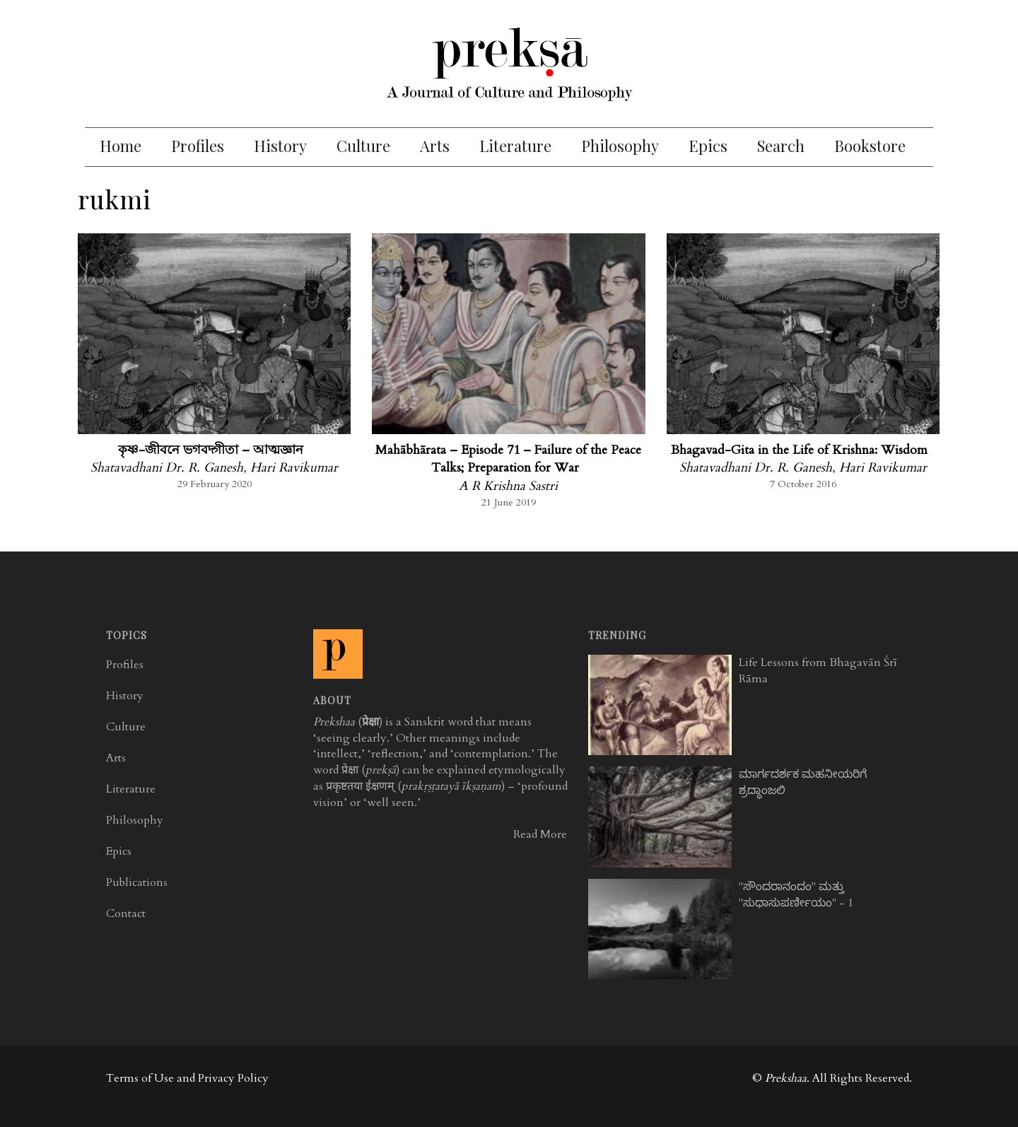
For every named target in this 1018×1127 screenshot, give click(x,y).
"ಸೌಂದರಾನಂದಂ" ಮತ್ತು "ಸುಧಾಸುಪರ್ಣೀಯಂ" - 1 (796, 895)
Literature (515, 145)
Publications (137, 882)
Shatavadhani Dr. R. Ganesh (166, 468)
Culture (363, 145)
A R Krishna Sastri (508, 486)
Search (781, 145)
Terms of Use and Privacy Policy (187, 1078)
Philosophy (620, 145)
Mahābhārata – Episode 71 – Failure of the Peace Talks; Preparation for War (508, 459)
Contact (126, 913)
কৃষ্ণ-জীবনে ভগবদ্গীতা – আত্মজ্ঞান (210, 450)
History (280, 145)
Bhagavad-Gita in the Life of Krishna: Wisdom (799, 450)
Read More (540, 834)
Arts (435, 145)
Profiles (197, 145)
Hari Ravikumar (294, 468)
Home (120, 145)
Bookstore (870, 145)
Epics (708, 145)
